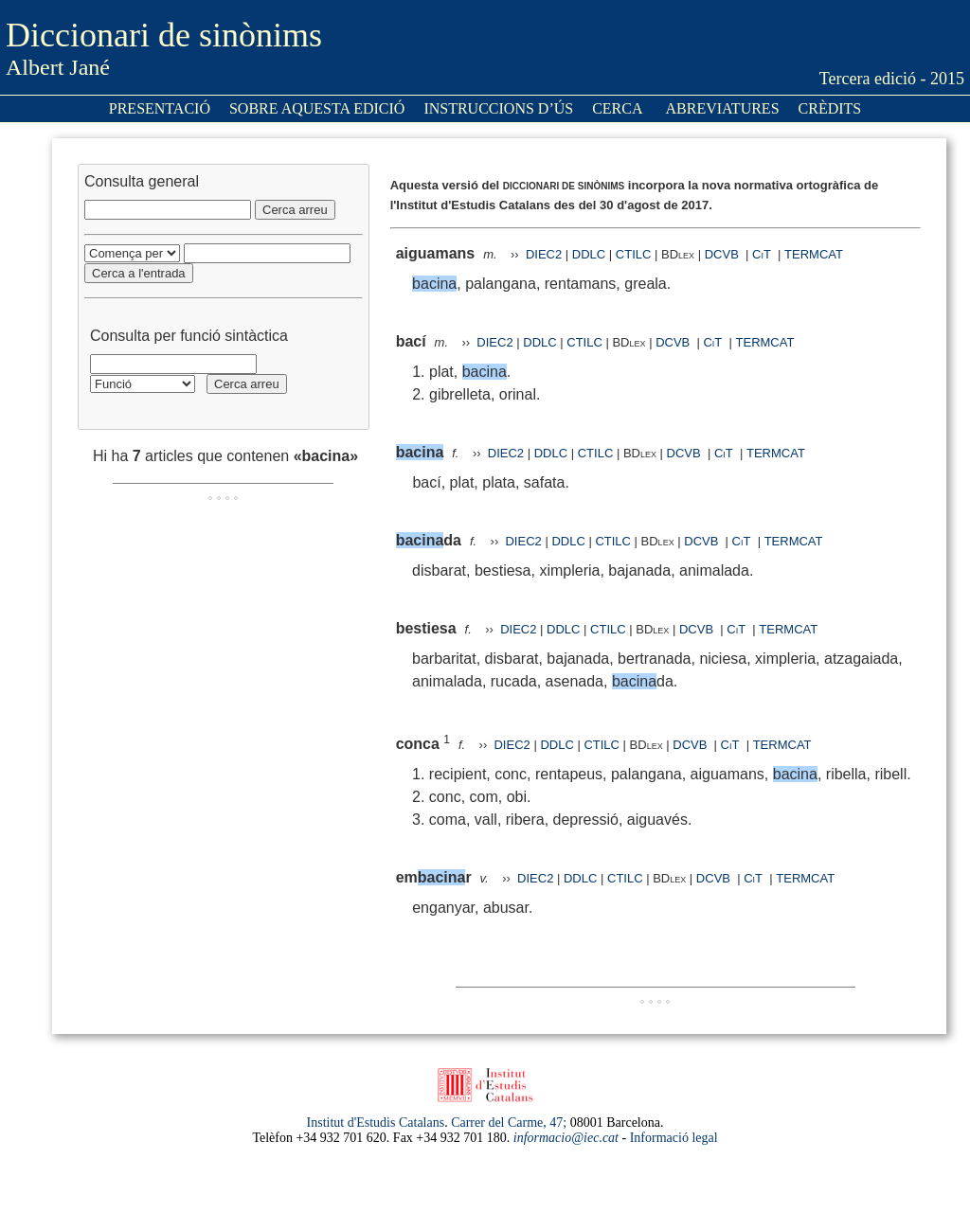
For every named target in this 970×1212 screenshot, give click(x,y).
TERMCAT (813, 254)
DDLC (588, 254)
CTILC (634, 254)
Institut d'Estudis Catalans (376, 1122)
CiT (761, 254)
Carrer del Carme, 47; (508, 1122)
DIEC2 (544, 254)
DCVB (724, 254)
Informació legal (674, 1138)
